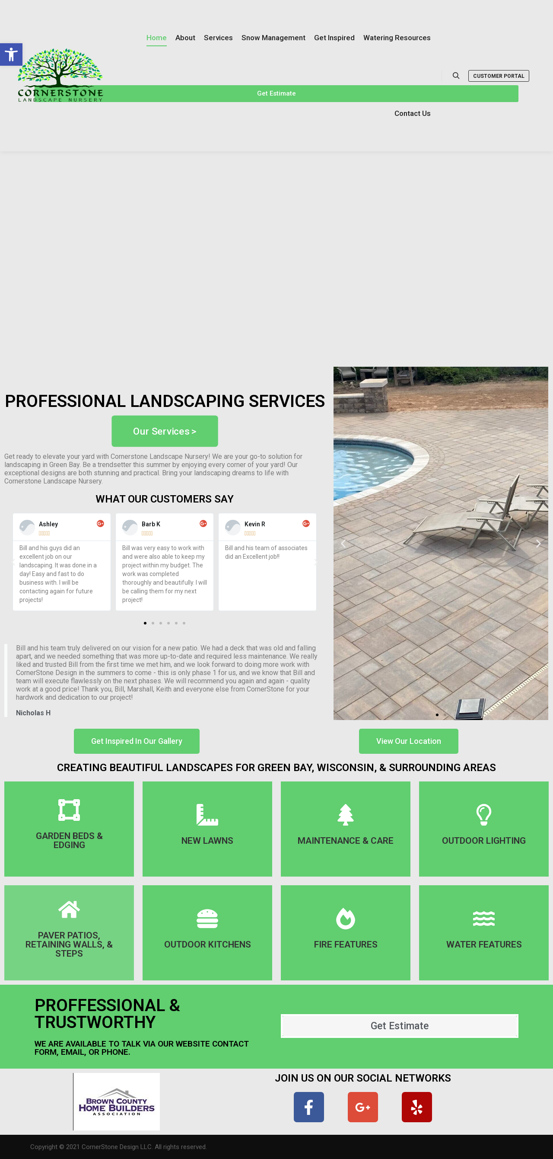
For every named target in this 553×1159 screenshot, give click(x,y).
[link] (11, 54)
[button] (145, 623)
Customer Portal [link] (498, 76)
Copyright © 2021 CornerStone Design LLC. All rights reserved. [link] (118, 1147)
